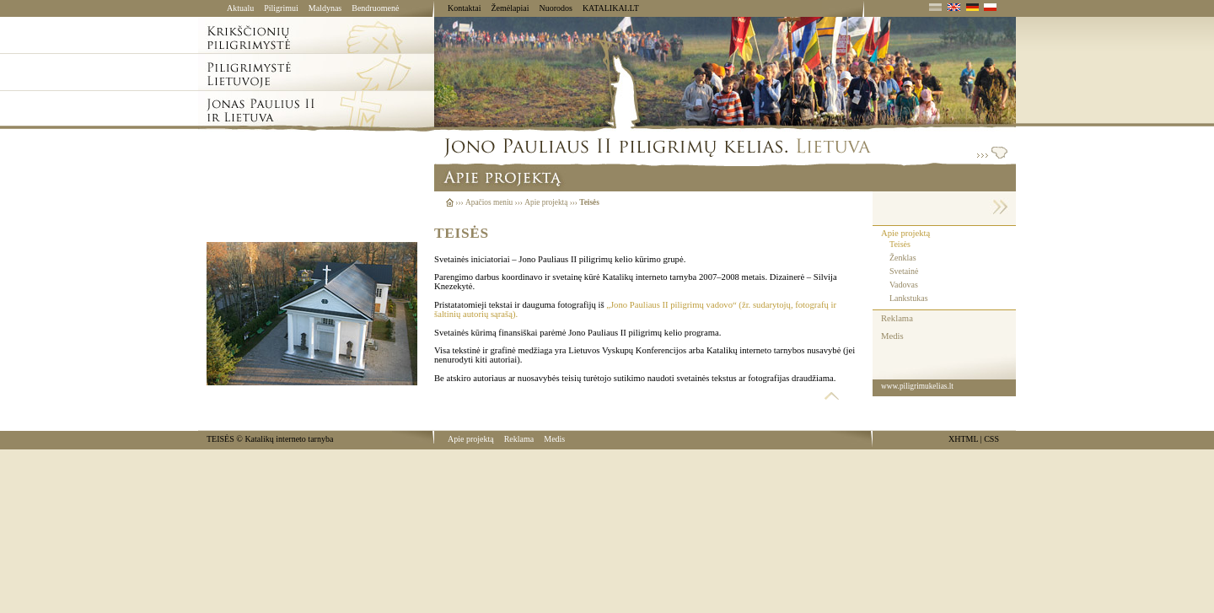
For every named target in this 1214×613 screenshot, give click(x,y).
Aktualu (240, 8)
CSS (991, 439)
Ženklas (902, 257)
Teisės (899, 244)
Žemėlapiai (510, 8)
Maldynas (325, 8)
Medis (892, 336)
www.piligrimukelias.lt (917, 386)
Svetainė (903, 271)
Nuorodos (555, 8)
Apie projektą (905, 233)
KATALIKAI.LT (611, 8)
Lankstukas (908, 298)
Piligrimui (281, 8)
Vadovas (903, 284)
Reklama (897, 318)
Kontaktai (464, 8)
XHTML (963, 439)
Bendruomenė (375, 8)
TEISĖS (220, 439)
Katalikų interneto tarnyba (288, 439)
